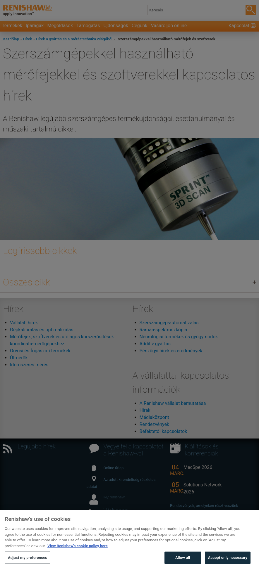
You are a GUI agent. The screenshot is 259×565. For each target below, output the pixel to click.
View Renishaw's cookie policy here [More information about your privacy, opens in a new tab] (77, 549)
